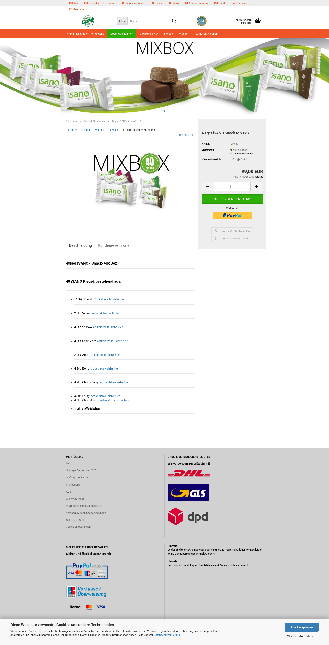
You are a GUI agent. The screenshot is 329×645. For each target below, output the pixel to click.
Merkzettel (76, 9)
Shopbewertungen (133, 3)
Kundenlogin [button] (241, 3)
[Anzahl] (232, 186)
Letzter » (113, 129)
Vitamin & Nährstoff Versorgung (85, 33)
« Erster (72, 129)
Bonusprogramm (196, 3)
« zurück (86, 129)
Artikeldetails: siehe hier (109, 299)
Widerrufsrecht (75, 498)
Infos (73, 3)
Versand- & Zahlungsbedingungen (86, 512)
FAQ (68, 463)
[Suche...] (122, 21)
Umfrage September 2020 (81, 470)
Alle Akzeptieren (302, 627)
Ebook (174, 3)
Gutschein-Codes (76, 520)
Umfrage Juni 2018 (77, 477)
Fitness (168, 33)
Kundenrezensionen (115, 245)
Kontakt (220, 3)
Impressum (73, 484)
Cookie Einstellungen (78, 526)
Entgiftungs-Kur (148, 33)
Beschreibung (80, 245)
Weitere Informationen (301, 636)
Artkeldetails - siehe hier (112, 341)
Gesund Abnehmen (121, 33)
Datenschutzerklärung (167, 634)
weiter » (99, 129)
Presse (157, 3)
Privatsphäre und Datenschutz (84, 505)
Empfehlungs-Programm (99, 3)
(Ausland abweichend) (241, 153)
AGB (68, 491)
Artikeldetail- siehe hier (106, 313)
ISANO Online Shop (206, 33)
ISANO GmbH (187, 134)
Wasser (183, 33)
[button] (208, 186)
